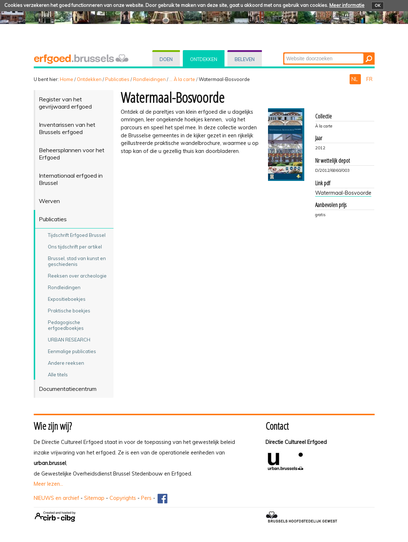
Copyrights (123, 498)
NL (355, 79)
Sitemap (94, 498)
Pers (146, 498)
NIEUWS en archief (56, 498)
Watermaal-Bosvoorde (343, 193)
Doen (166, 59)
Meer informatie (346, 5)
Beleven (245, 59)
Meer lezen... (48, 484)
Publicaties (117, 79)
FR (369, 79)
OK (377, 5)
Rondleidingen (149, 79)
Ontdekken (203, 59)
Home (66, 79)
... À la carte (182, 79)
